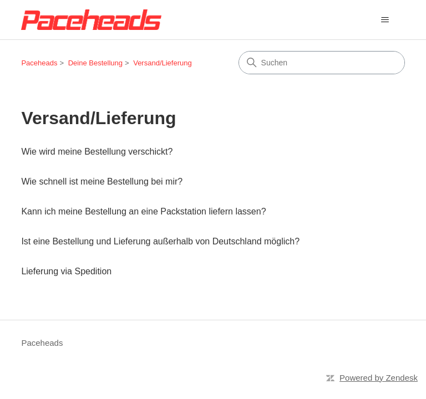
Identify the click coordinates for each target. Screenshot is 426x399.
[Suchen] (321, 63)
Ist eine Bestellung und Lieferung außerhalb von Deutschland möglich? (160, 241)
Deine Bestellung (95, 63)
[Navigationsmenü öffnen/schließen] (385, 20)
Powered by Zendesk (378, 377)
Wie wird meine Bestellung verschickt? (97, 151)
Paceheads (39, 63)
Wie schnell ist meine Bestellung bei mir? (101, 181)
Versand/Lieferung (162, 63)
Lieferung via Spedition (66, 271)
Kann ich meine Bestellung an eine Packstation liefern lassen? (143, 211)
